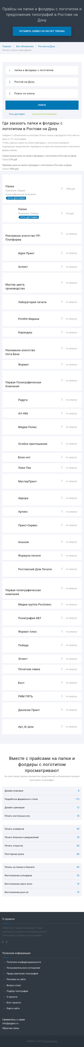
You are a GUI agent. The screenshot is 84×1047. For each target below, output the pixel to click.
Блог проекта (14, 1002)
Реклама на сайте (16, 979)
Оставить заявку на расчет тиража (42, 31)
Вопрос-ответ (14, 985)
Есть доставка (17, 114)
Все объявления (24, 46)
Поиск (42, 105)
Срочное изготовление (44, 114)
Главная (6, 46)
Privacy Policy (50, 1041)
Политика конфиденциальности (24, 962)
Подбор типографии (17, 991)
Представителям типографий (22, 973)
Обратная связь (10, 1028)
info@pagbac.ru (10, 1023)
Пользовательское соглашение (23, 968)
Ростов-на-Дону (46, 46)
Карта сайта (13, 1008)
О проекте (12, 997)
